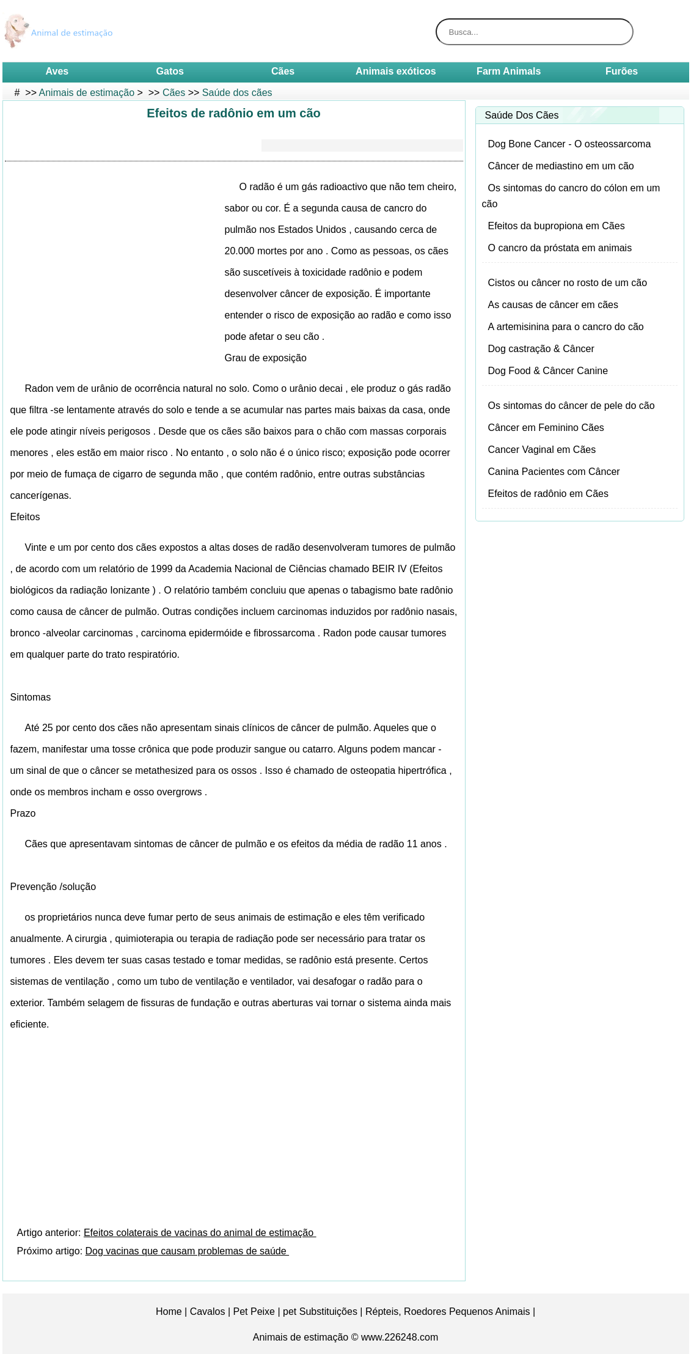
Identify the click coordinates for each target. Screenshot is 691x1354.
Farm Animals (509, 71)
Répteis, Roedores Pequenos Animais (447, 1311)
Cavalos (207, 1311)
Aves (57, 71)
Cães (282, 71)
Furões (621, 71)
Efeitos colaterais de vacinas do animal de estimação (200, 1232)
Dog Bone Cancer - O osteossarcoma (569, 144)
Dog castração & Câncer (541, 349)
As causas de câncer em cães (553, 305)
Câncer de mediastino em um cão (561, 166)
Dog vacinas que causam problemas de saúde (188, 1251)
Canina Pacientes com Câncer (554, 471)
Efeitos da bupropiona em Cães (556, 226)
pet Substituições (320, 1311)
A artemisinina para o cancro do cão (566, 327)
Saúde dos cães (237, 92)
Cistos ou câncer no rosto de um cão (568, 283)
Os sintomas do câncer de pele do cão (571, 405)
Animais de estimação (87, 92)
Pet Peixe (254, 1311)
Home (169, 1311)
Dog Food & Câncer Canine (548, 371)
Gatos (170, 71)
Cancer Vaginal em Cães (542, 449)
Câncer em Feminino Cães (546, 427)
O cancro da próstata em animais (560, 248)
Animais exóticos (396, 71)
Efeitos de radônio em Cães (548, 493)
